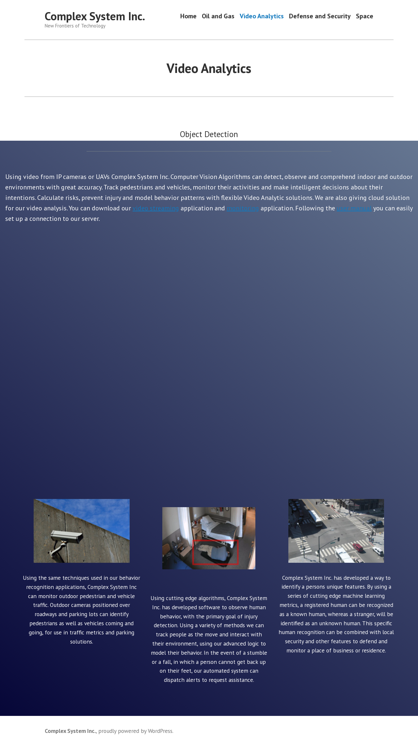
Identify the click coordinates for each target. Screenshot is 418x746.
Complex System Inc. (95, 16)
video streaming (156, 208)
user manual (354, 208)
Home (188, 16)
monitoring (243, 208)
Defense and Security (320, 16)
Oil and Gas (218, 16)
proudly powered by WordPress (135, 731)
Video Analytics (262, 16)
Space (364, 16)
